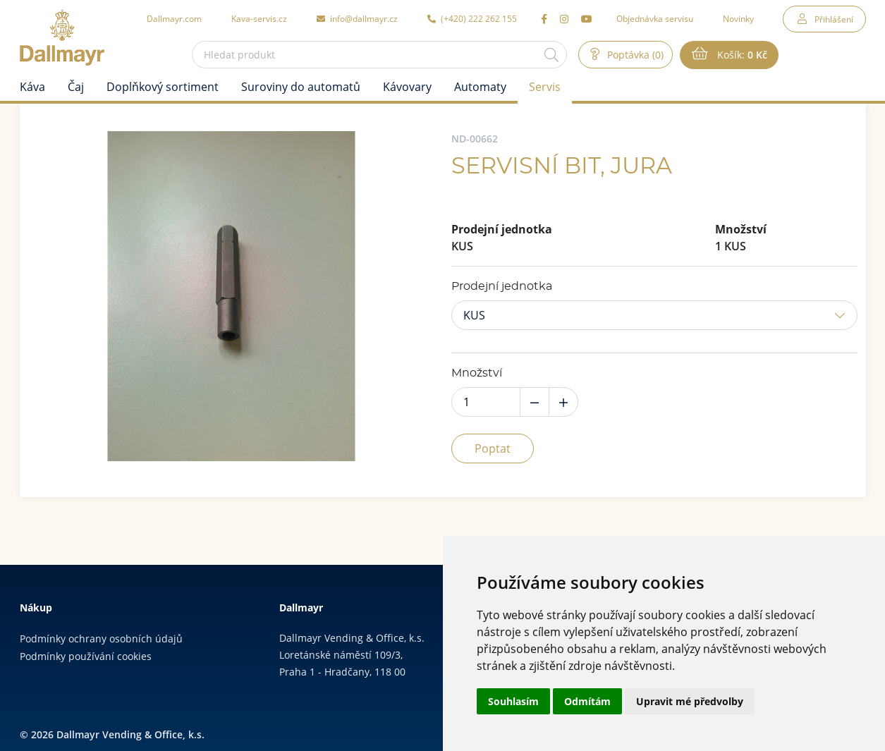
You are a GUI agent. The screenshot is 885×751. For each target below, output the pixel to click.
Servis (545, 86)
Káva (32, 86)
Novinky (738, 18)
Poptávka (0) (634, 54)
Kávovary (407, 86)
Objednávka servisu (654, 18)
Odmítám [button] (587, 701)
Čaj (76, 86)
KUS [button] (474, 315)
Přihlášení (833, 19)
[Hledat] (551, 54)
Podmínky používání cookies (86, 656)
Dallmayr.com (174, 18)
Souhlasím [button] (513, 701)
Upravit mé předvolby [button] (689, 701)
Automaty (480, 86)
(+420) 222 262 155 (472, 18)
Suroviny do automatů (300, 86)
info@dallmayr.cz (357, 18)
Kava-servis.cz (259, 18)
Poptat (493, 448)
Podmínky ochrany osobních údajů (101, 638)
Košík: (740, 55)
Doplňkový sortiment (162, 86)
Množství (476, 373)
